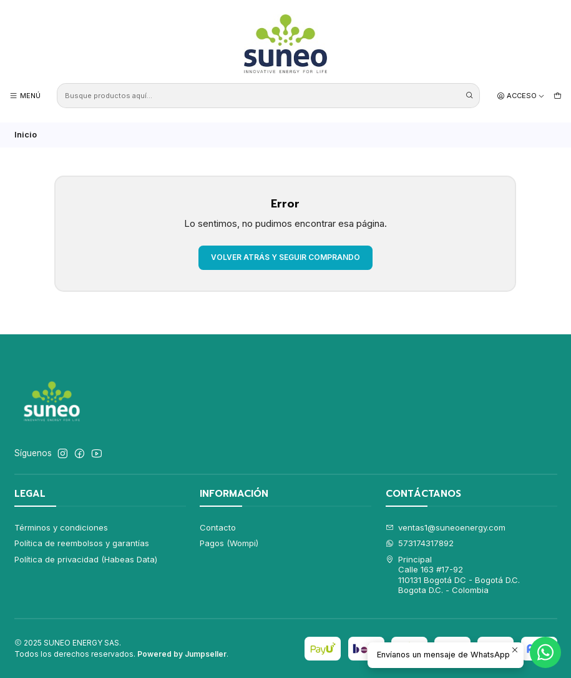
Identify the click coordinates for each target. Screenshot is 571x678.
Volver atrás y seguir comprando (285, 257)
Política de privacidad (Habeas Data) (85, 559)
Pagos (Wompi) (229, 543)
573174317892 (420, 543)
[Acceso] (521, 95)
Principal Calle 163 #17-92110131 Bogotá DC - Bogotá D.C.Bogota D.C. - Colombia (453, 574)
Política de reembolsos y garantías (81, 543)
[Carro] (557, 95)
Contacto (218, 527)
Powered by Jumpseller (182, 654)
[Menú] (25, 95)
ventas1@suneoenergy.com (446, 527)
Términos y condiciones (61, 527)
